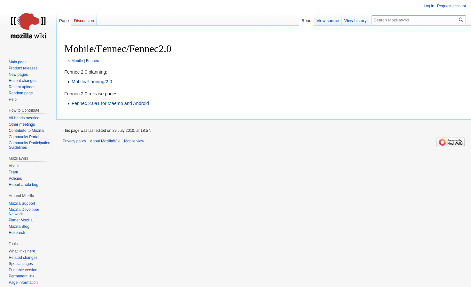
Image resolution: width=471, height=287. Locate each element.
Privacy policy (74, 141)
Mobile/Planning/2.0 (92, 81)
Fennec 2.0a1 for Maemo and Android (110, 103)
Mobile (77, 61)
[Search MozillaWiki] (419, 19)
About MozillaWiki (105, 141)
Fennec (92, 61)
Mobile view (134, 141)
